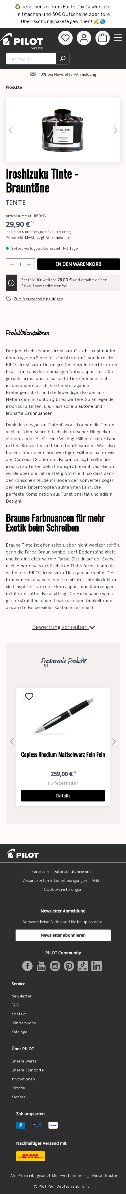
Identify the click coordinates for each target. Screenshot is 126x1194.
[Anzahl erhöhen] (29, 264)
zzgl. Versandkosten (55, 237)
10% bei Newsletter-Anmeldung (67, 74)
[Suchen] (62, 58)
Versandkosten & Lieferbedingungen (54, 880)
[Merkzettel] (64, 38)
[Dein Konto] (83, 38)
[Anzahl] (20, 264)
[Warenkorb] (102, 38)
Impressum (39, 871)
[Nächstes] (116, 130)
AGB (95, 880)
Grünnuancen (38, 413)
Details (63, 795)
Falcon (65, 459)
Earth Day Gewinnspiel (87, 7)
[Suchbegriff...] (31, 58)
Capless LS (26, 459)
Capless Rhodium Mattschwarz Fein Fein (63, 754)
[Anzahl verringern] (12, 264)
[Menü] (118, 38)
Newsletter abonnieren (63, 935)
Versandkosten (105, 1175)
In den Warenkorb (78, 264)
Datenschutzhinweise (72, 871)
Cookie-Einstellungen (63, 889)
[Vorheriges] (10, 130)
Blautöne (83, 406)
